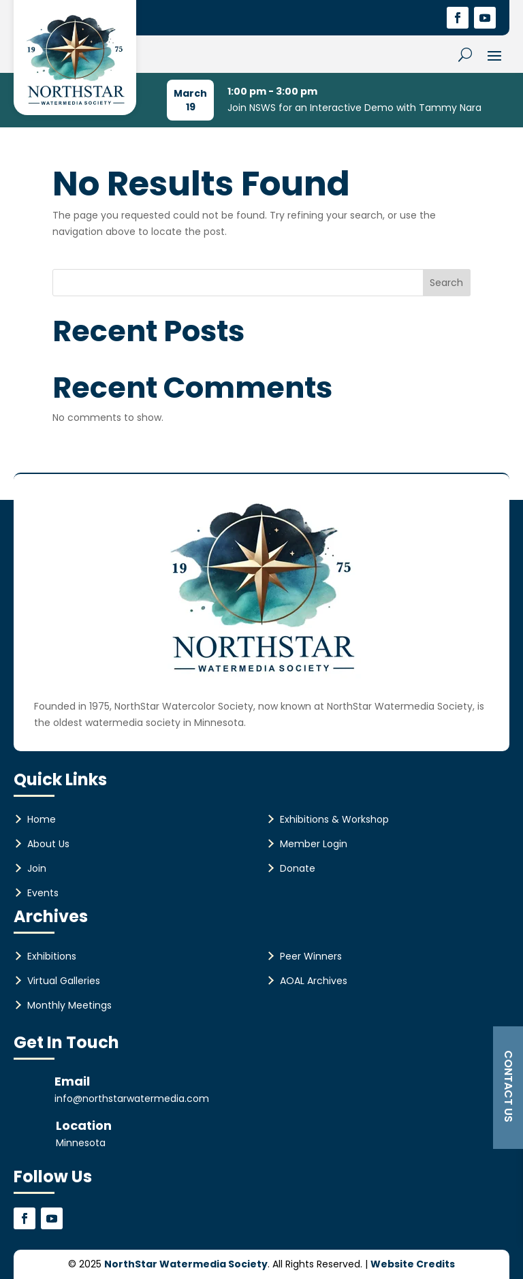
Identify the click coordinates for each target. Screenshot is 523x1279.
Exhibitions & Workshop (334, 819)
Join (36, 868)
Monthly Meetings (69, 1005)
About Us (48, 844)
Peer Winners (311, 956)
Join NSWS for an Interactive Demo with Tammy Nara (354, 107)
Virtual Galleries (63, 981)
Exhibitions (51, 956)
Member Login (313, 844)
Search (446, 282)
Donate (297, 868)
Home (41, 819)
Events (43, 893)
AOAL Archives (313, 981)
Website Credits (412, 1264)
